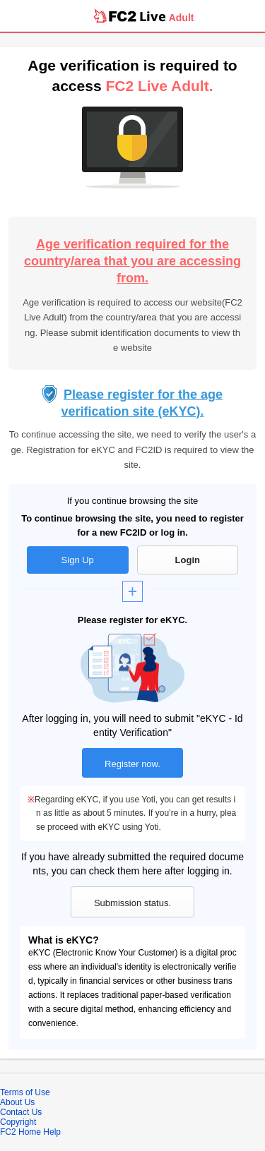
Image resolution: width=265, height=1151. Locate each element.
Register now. (132, 764)
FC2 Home (20, 1132)
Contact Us (21, 1112)
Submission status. (132, 903)
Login (187, 560)
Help (52, 1132)
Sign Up (77, 560)
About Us (17, 1102)
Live (152, 16)
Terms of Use (25, 1092)
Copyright (18, 1122)
